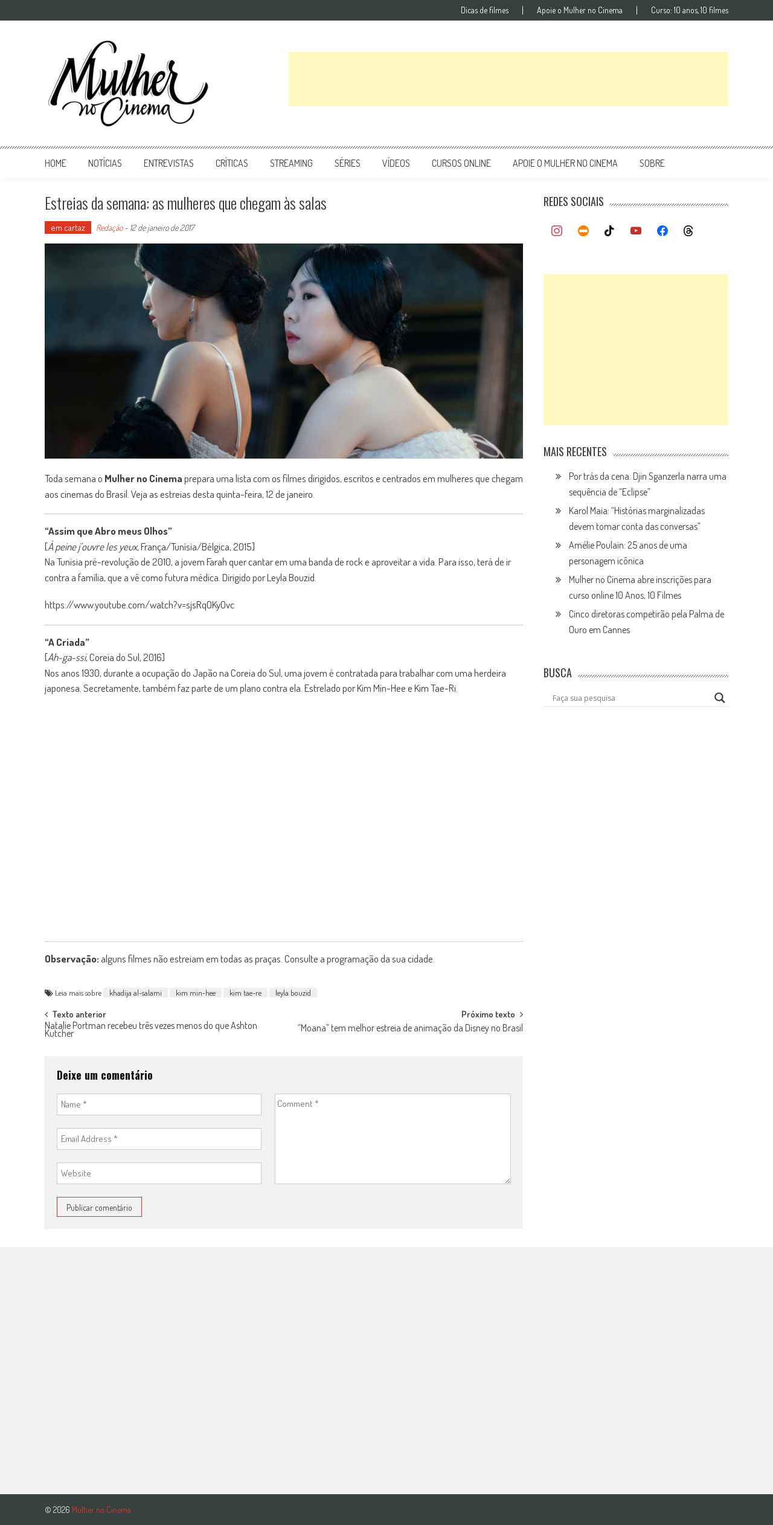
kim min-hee (196, 993)
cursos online (461, 163)
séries (348, 163)
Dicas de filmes (484, 10)
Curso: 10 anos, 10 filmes (689, 10)
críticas (232, 163)
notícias (105, 163)
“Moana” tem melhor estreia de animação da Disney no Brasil (410, 1029)
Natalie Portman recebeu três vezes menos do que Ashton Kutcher (151, 1030)
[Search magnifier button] (719, 697)
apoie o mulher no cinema (565, 163)
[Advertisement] (508, 79)
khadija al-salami (135, 993)
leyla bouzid (293, 993)
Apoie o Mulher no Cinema (580, 10)
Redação (109, 227)
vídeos (396, 163)
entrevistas (169, 163)
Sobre (652, 163)
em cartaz (68, 227)
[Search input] (630, 697)
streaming (291, 163)
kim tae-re (245, 993)
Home (55, 163)
